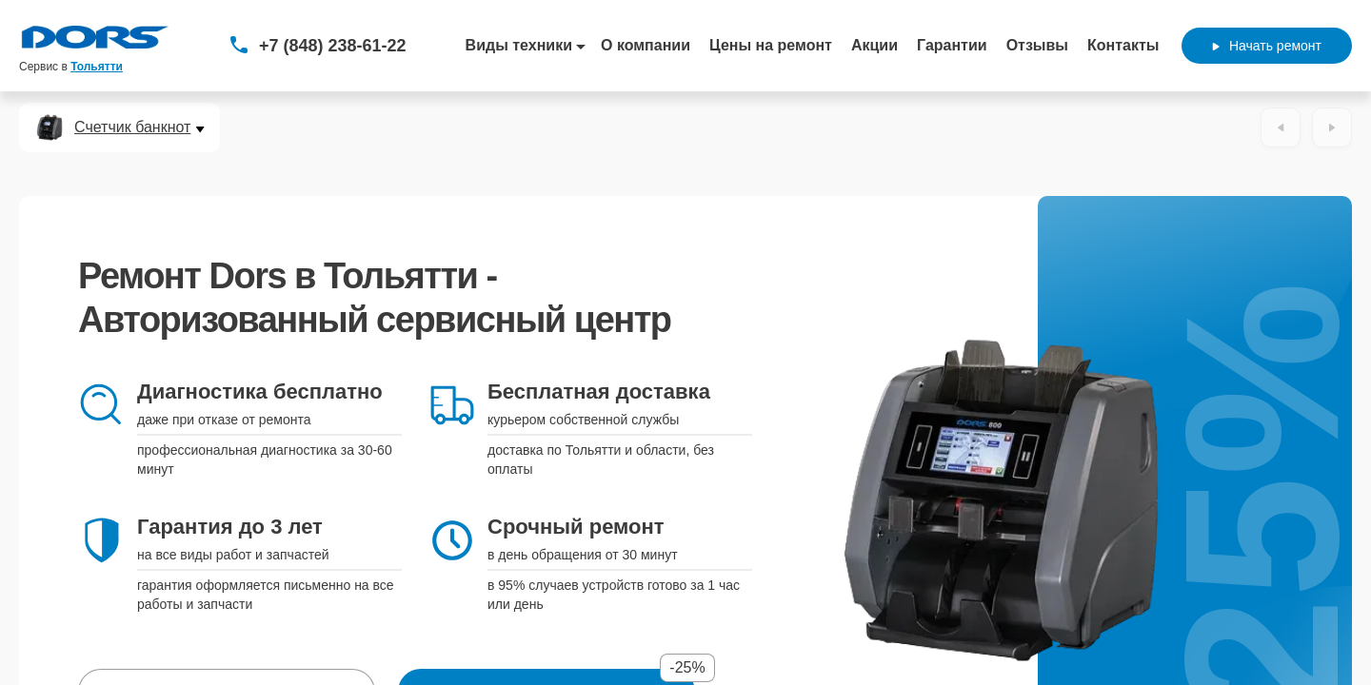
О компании (645, 45)
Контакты (1123, 45)
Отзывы (1037, 45)
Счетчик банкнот (132, 127)
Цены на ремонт (770, 45)
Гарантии (952, 45)
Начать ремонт (1266, 45)
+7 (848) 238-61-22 (333, 45)
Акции (874, 45)
